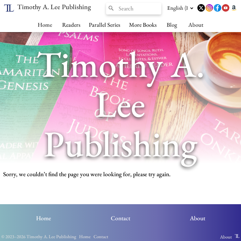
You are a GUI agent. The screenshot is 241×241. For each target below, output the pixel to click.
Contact (120, 218)
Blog (172, 24)
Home (45, 24)
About (195, 24)
